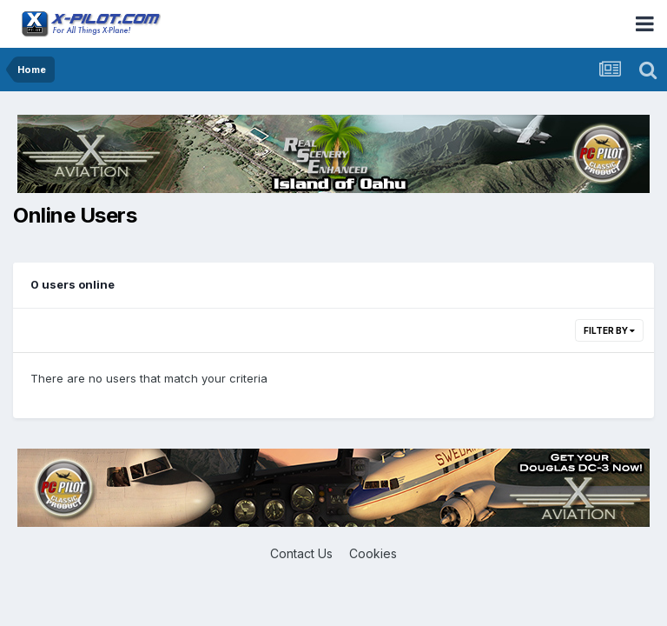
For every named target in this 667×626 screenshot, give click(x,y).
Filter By (609, 330)
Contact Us (301, 553)
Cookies (373, 553)
